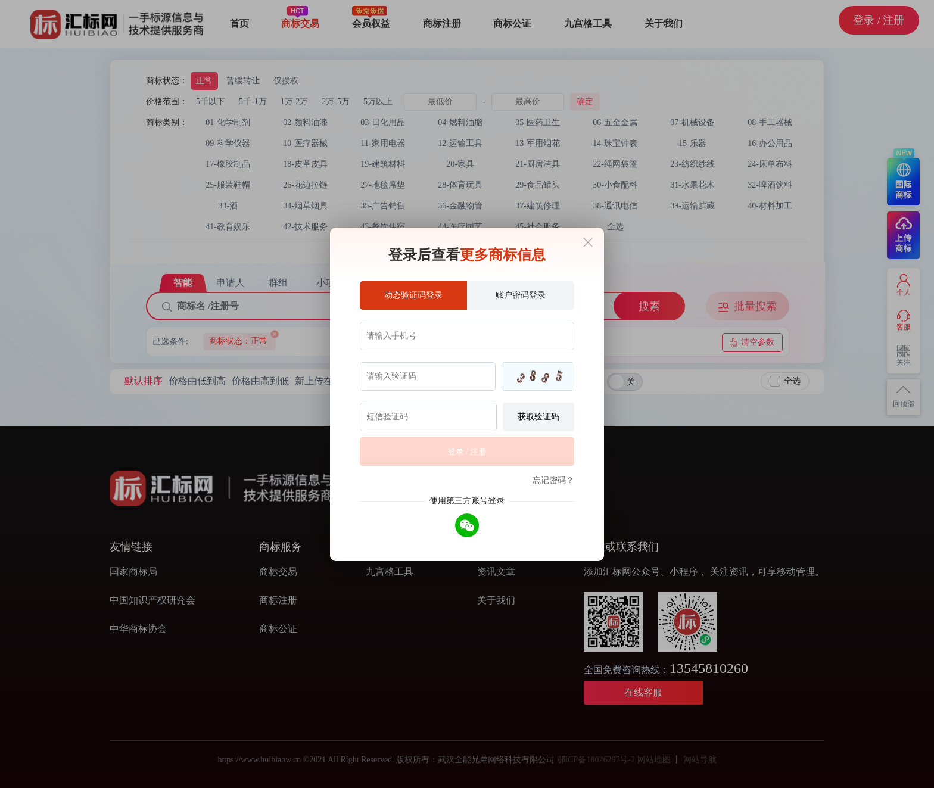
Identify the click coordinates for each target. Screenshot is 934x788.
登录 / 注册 (467, 451)
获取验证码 (538, 416)
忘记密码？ (553, 480)
